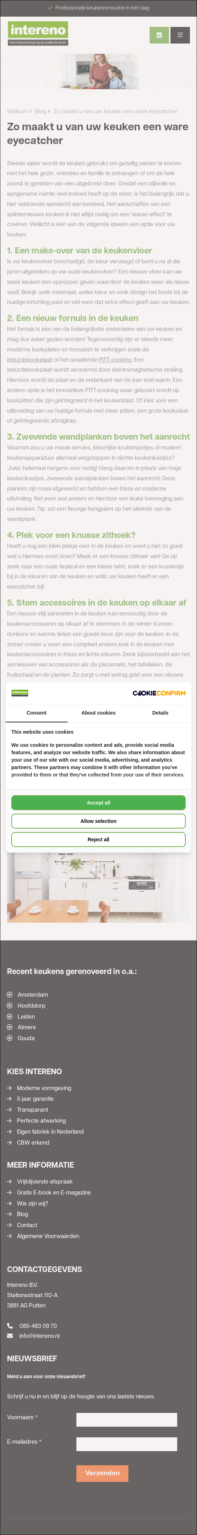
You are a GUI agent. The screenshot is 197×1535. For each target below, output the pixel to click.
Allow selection (99, 821)
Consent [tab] (37, 713)
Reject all (98, 839)
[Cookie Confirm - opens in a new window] (159, 693)
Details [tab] (160, 713)
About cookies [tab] (98, 713)
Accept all (98, 803)
